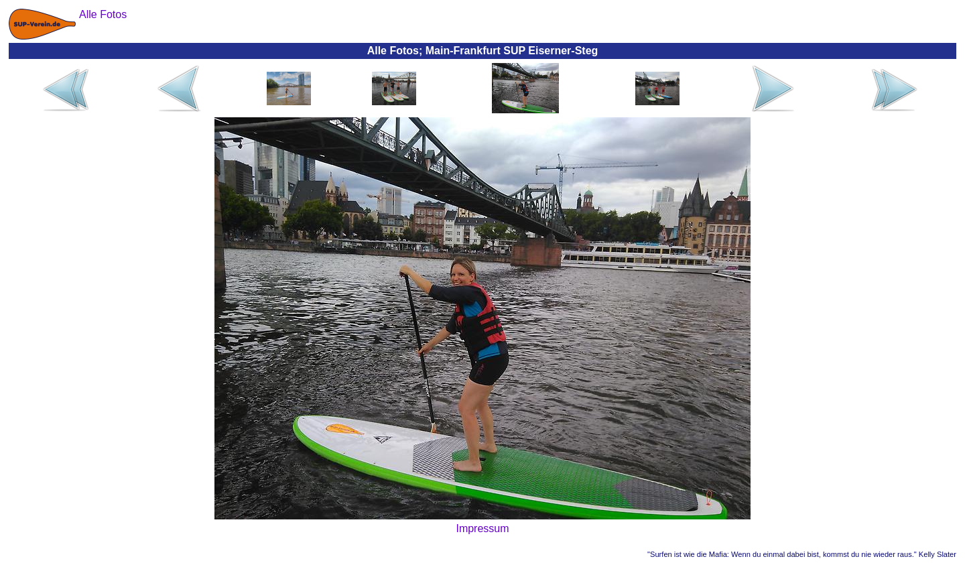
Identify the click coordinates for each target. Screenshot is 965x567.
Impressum (482, 528)
